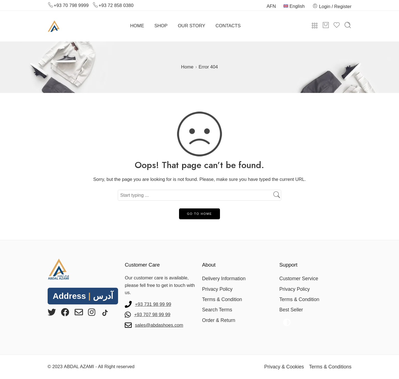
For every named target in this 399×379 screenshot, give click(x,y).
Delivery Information (224, 278)
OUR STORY (191, 25)
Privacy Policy (217, 289)
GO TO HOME (199, 213)
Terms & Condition (222, 299)
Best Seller (291, 309)
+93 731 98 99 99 (153, 304)
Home (187, 67)
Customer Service (298, 278)
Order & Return (218, 320)
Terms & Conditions (330, 367)
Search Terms (217, 309)
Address (83, 296)
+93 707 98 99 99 (152, 314)
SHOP (161, 25)
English (294, 6)
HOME (137, 25)
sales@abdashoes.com (159, 325)
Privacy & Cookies (284, 367)
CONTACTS (228, 25)
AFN (271, 6)
